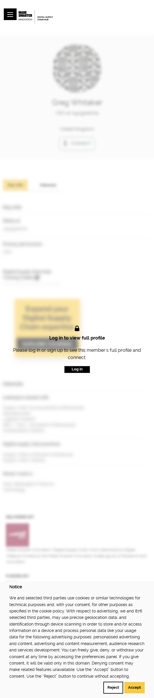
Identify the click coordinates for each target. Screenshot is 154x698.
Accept (134, 687)
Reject (113, 687)
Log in (77, 369)
